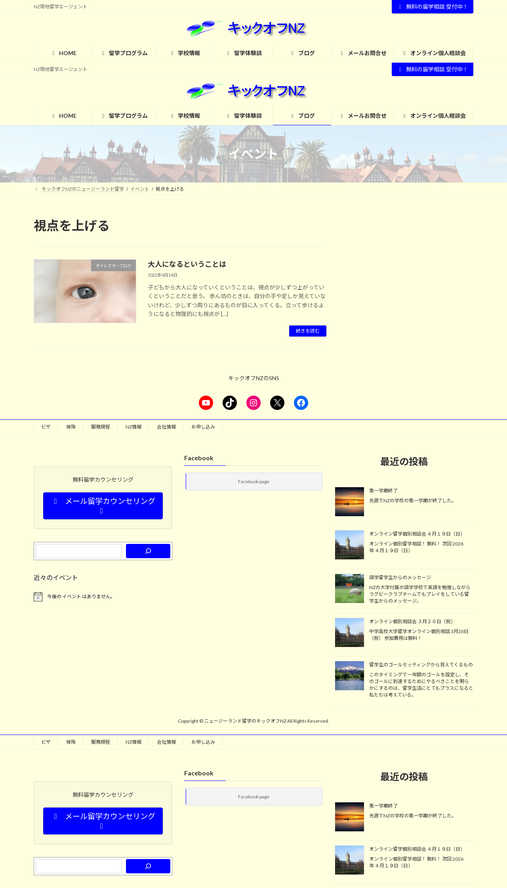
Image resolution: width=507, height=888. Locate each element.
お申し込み (203, 427)
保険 (71, 427)
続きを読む (308, 331)
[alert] (103, 596)
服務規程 (100, 427)
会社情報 (166, 427)
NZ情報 (133, 427)
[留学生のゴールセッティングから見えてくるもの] (349, 676)
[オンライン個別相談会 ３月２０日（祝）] (349, 633)
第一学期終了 (383, 491)
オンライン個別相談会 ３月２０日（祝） (412, 621)
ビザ (46, 427)
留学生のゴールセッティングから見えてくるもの (421, 665)
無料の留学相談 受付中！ (433, 6)
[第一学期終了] (349, 502)
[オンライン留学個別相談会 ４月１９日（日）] (349, 545)
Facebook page (253, 481)
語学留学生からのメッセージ (400, 577)
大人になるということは (187, 264)
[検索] (148, 551)
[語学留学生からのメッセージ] (349, 589)
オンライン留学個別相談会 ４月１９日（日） (417, 534)
